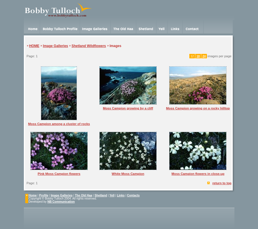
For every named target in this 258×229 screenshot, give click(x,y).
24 (204, 56)
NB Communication (61, 201)
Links (121, 195)
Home (33, 195)
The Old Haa (83, 195)
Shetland (101, 195)
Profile (43, 195)
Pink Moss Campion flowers (59, 173)
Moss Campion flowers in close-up (197, 173)
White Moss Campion (128, 173)
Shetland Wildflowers (89, 46)
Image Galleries (55, 46)
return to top (221, 183)
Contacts (133, 195)
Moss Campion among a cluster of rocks (59, 124)
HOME (34, 46)
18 (198, 56)
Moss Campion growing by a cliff (128, 108)
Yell (111, 195)
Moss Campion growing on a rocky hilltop (198, 108)
